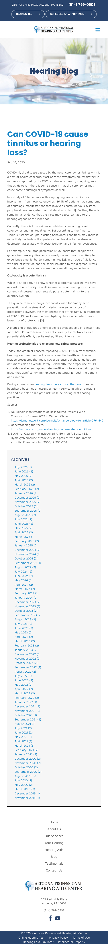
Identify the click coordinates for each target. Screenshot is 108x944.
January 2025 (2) (26, 545)
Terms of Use (81, 937)
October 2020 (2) (26, 767)
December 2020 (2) (28, 758)
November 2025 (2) (28, 501)
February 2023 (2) (27, 645)
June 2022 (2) (24, 680)
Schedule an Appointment (68, 13)
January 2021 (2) (26, 754)
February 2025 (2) (27, 541)
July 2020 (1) (23, 780)
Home (54, 822)
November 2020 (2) (28, 763)
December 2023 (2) (28, 602)
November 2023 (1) (27, 606)
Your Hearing (54, 843)
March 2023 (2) (25, 641)
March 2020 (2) (25, 789)
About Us (54, 829)
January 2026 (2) (26, 493)
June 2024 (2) (24, 575)
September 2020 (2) (28, 771)
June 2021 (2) (24, 732)
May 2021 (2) (23, 736)
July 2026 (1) (23, 467)
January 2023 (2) (26, 649)
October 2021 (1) (26, 715)
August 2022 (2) (25, 671)
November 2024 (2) (28, 554)
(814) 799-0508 (81, 4)
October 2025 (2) (26, 506)
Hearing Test (25, 13)
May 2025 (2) (24, 528)
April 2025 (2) (24, 532)
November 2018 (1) (27, 797)
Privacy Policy (58, 937)
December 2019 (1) (27, 793)
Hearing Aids (54, 850)
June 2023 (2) (24, 628)
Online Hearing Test (31, 937)
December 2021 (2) (27, 706)
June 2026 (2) (24, 471)
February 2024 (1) (27, 593)
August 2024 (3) (25, 567)
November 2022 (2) (28, 658)
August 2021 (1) (25, 723)
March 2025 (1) (25, 536)
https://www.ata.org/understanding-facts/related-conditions (51, 429)
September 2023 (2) (28, 615)
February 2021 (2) (27, 749)
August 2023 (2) (25, 619)
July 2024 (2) (23, 571)
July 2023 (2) (23, 623)
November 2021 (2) (27, 710)
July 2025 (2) (23, 519)
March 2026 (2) (25, 484)
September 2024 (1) (28, 562)
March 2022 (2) (25, 693)
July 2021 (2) (23, 728)
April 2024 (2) (24, 584)
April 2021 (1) (23, 741)
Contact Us (54, 870)
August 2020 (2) (25, 776)
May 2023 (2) (24, 632)
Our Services (54, 836)
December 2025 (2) (28, 497)
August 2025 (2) (25, 515)
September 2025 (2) (28, 510)
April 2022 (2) (24, 689)
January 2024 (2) (26, 597)
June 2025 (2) (24, 523)
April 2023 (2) (24, 636)
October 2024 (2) (26, 558)
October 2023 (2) (26, 610)
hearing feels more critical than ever (59, 384)
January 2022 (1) (26, 702)
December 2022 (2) (28, 654)
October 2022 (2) (26, 662)
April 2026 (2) (24, 480)
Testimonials (54, 863)
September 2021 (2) (28, 719)
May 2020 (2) (24, 784)
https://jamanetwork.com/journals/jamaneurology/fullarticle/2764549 (57, 420)
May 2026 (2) (24, 475)
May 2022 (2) (24, 684)
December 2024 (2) (28, 549)
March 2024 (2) (25, 588)
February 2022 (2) (27, 697)
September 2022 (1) (28, 667)
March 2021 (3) (25, 745)
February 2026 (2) (27, 488)
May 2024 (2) (24, 580)
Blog (54, 856)
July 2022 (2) (23, 675)
